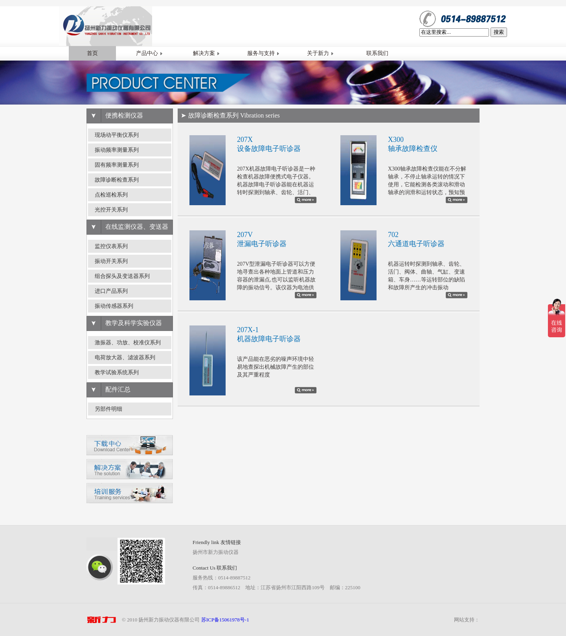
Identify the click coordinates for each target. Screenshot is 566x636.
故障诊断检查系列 (117, 180)
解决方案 (206, 53)
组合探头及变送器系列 (122, 276)
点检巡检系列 (111, 195)
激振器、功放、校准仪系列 (128, 343)
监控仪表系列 (111, 246)
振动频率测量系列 (117, 150)
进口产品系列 (111, 291)
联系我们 (377, 53)
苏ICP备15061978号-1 (225, 620)
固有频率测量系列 (117, 165)
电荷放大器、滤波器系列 (125, 357)
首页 (92, 53)
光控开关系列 (111, 210)
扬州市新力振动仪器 (216, 552)
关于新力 (320, 53)
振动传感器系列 (114, 306)
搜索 (499, 32)
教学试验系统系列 (117, 372)
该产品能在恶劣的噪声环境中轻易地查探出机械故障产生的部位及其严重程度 (275, 367)
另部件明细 (108, 409)
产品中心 (149, 53)
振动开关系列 (111, 261)
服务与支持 (263, 53)
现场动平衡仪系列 (117, 135)
